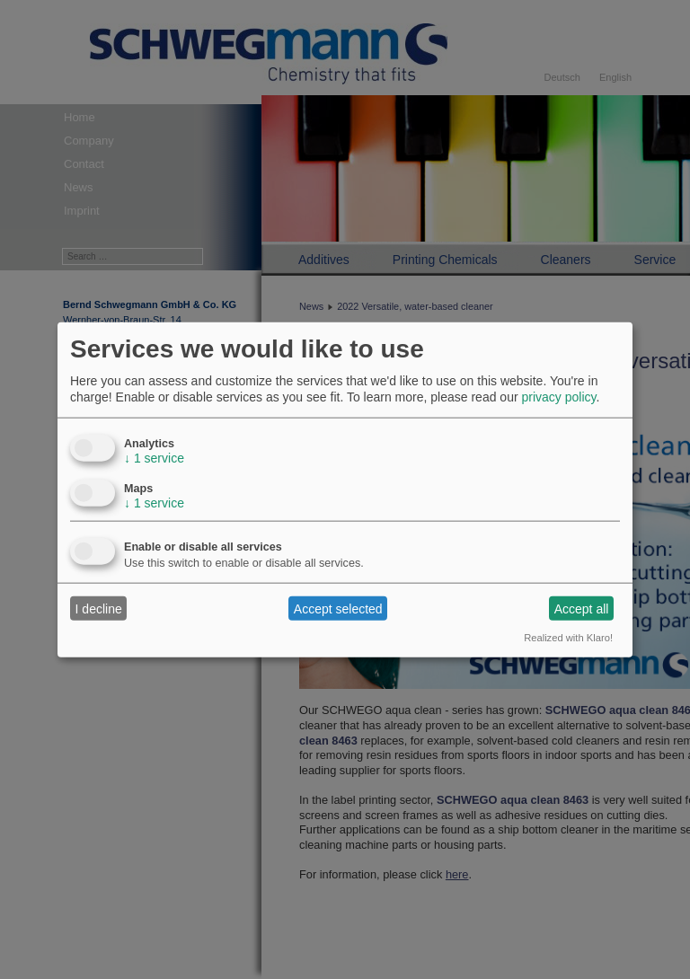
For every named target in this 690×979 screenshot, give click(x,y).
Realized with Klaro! (568, 637)
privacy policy (558, 397)
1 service (154, 458)
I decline (98, 608)
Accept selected (338, 608)
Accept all (581, 608)
